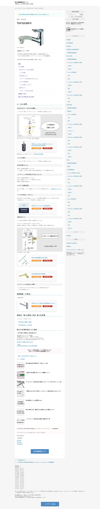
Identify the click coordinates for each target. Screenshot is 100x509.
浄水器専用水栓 (70, 169)
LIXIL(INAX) (69, 104)
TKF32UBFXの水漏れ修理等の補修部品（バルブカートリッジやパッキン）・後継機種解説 (36, 462)
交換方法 (69, 111)
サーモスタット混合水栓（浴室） (75, 95)
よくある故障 (21, 66)
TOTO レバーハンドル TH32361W (41, 205)
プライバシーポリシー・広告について (75, 249)
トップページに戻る (50, 504)
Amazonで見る (36, 148)
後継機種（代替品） (22, 93)
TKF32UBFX (20, 444)
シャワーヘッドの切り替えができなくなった (28, 78)
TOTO (68, 159)
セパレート (70, 130)
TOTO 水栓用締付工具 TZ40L (40, 257)
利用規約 (69, 246)
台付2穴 (69, 65)
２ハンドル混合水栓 (71, 72)
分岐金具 (69, 39)
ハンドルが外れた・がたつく (25, 84)
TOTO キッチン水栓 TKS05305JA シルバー (43, 303)
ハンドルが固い (22, 72)
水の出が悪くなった (23, 75)
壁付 (69, 78)
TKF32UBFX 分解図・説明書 (24, 322)
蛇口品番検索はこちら (40, 451)
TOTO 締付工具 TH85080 (38, 273)
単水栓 (68, 166)
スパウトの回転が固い (24, 81)
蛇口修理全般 (70, 42)
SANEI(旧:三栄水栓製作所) (73, 49)
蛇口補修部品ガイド (21, 2)
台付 (69, 75)
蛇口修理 (69, 235)
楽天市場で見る (47, 148)
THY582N (22, 359)
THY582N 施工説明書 (38, 154)
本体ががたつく (22, 87)
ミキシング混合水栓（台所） (73, 172)
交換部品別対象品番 (71, 52)
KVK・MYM (69, 55)
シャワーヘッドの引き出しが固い (26, 90)
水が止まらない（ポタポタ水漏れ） (26, 69)
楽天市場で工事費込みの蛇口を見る (25, 342)
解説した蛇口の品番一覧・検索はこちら (27, 355)
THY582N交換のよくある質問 (25, 325)
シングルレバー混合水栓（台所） (75, 82)
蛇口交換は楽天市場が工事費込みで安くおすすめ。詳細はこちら (34, 14)
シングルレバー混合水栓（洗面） (75, 62)
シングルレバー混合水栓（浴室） (75, 176)
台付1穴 (69, 69)
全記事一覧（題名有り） (72, 243)
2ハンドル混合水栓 (71, 198)
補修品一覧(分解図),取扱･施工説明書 (26, 96)
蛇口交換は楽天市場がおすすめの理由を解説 (27, 345)
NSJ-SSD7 (19, 442)
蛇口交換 (69, 46)
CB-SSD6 (19, 440)
